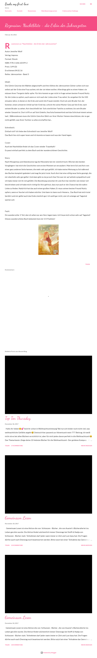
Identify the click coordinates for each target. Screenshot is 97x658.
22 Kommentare (17, 545)
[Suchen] (82, 4)
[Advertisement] (48, 334)
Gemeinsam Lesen (18, 517)
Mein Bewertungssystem (49, 11)
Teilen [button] (87, 264)
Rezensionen (32, 11)
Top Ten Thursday (18, 418)
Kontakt (19, 11)
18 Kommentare (17, 645)
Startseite (8, 11)
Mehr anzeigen (86, 445)
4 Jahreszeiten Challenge (70, 11)
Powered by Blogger (48, 653)
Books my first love (17, 4)
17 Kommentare (17, 445)
